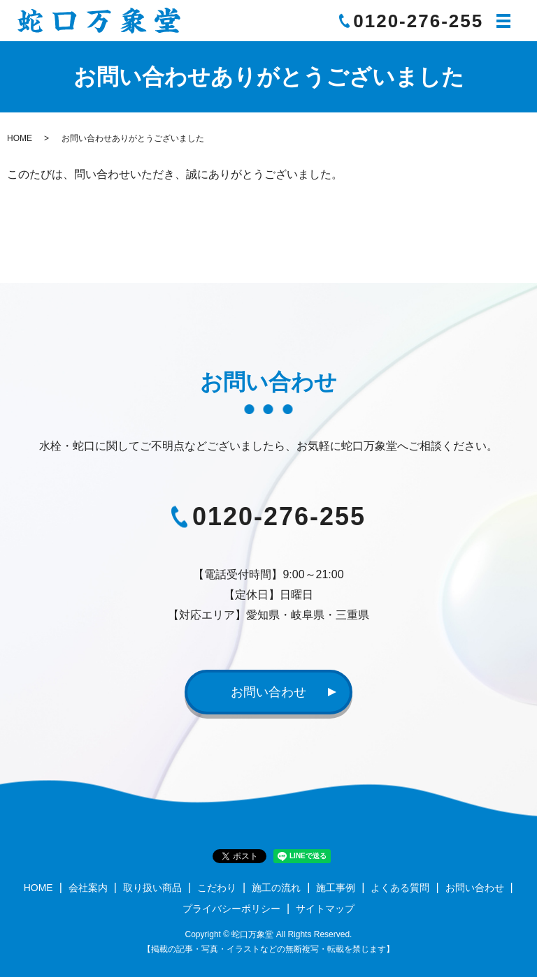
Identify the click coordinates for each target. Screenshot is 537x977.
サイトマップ (325, 908)
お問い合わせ (268, 692)
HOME (19, 138)
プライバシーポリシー (231, 908)
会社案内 (88, 887)
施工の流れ (276, 887)
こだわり (216, 887)
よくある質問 (400, 887)
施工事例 (335, 887)
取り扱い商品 (152, 887)
